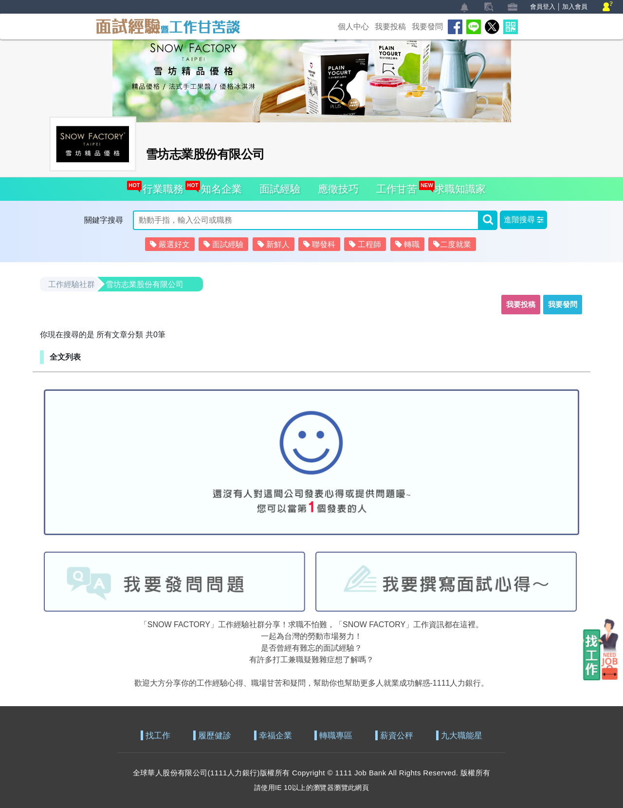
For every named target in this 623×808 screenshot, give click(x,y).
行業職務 (160, 185)
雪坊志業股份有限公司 (144, 284)
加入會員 (574, 6)
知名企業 (219, 185)
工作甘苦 (396, 188)
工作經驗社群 (71, 284)
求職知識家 (457, 185)
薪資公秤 (396, 735)
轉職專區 (335, 735)
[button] (523, 220)
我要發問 (427, 26)
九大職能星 (461, 735)
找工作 (158, 735)
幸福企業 (275, 735)
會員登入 (542, 6)
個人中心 (353, 26)
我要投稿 (390, 26)
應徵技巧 (338, 188)
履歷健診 (214, 735)
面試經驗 (279, 188)
